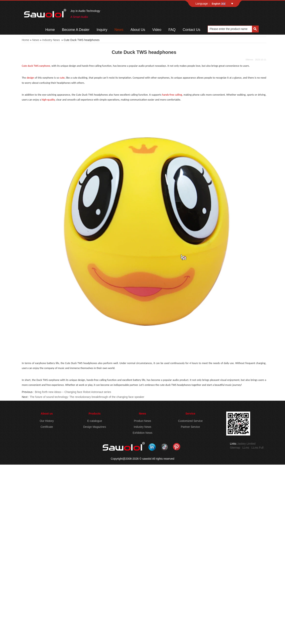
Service (190, 413)
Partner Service (190, 426)
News (118, 30)
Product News (142, 420)
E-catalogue (94, 420)
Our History (47, 420)
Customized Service (190, 420)
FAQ (172, 30)
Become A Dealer (75, 30)
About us (47, 413)
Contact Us (191, 30)
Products (95, 413)
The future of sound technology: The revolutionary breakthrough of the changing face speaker (87, 396)
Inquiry (102, 30)
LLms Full (258, 447)
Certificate (47, 426)
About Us (137, 30)
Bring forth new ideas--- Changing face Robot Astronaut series (73, 392)
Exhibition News (142, 432)
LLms (245, 447)
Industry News (51, 40)
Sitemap (235, 447)
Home (50, 30)
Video (156, 30)
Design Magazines (94, 426)
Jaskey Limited (246, 443)
